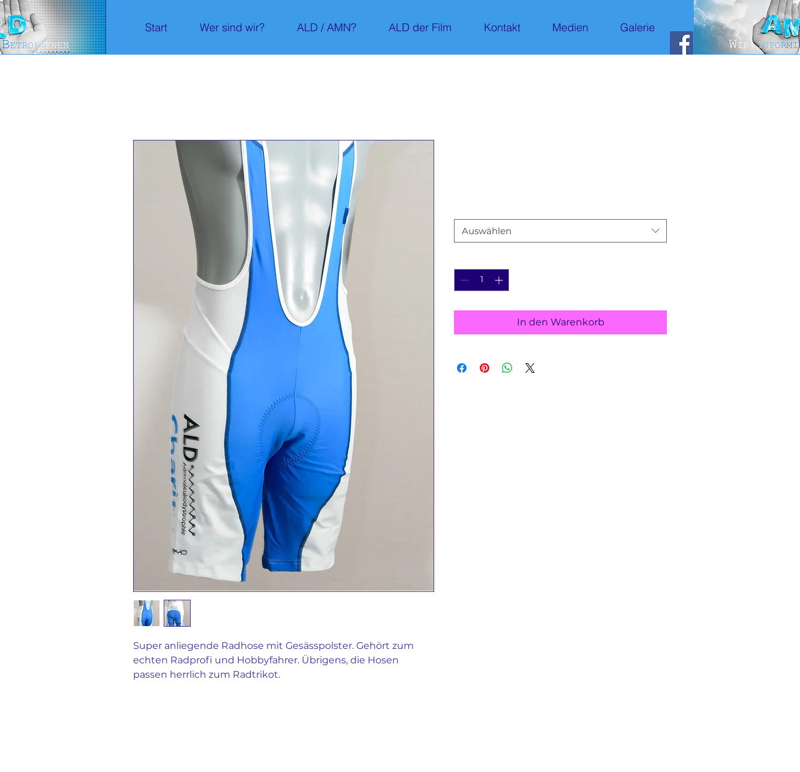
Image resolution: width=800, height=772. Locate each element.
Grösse (471, 208)
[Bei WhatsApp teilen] (507, 368)
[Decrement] (463, 280)
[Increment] (499, 280)
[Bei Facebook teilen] (462, 368)
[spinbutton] (481, 280)
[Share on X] (530, 368)
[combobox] (560, 231)
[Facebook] (681, 43)
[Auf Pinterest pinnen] (484, 368)
